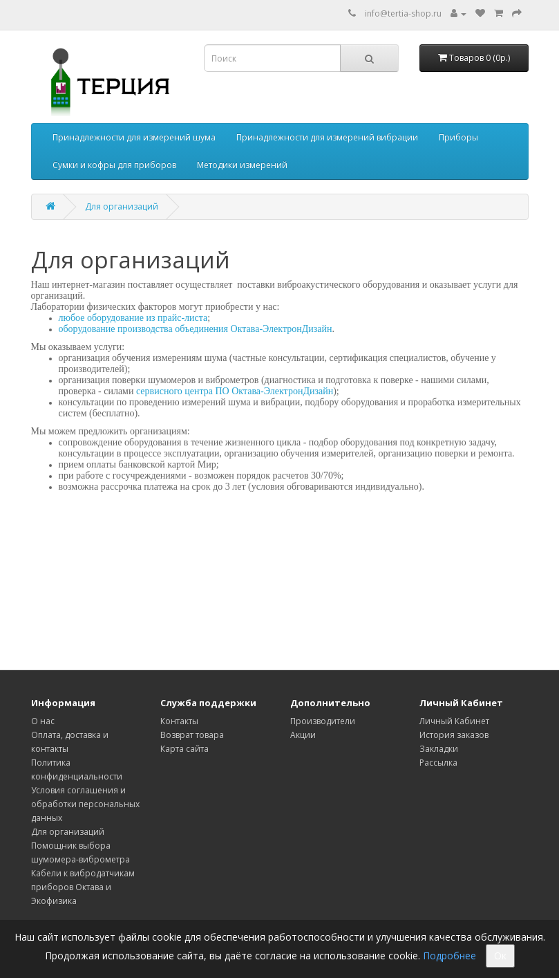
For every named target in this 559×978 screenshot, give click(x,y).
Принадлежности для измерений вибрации (327, 137)
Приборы (458, 137)
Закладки (438, 749)
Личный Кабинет (454, 721)
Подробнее (449, 955)
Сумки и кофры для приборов (114, 165)
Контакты (179, 721)
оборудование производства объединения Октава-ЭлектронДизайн (195, 329)
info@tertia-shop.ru (403, 13)
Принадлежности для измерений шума (134, 137)
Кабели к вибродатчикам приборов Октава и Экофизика (83, 887)
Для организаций (121, 206)
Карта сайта (184, 749)
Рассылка (438, 762)
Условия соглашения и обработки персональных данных (85, 804)
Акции (303, 735)
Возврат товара (192, 735)
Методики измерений (242, 165)
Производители (322, 721)
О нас (43, 721)
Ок (500, 955)
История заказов (454, 735)
